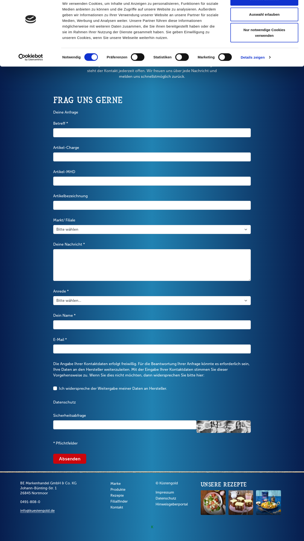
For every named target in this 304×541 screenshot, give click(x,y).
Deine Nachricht (69, 244)
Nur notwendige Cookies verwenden (264, 46)
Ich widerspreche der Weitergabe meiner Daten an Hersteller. (113, 388)
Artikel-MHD (64, 172)
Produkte (117, 489)
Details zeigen (253, 71)
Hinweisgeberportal (172, 504)
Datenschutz (64, 402)
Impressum (165, 492)
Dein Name (64, 315)
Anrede (61, 291)
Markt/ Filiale (64, 220)
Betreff (60, 123)
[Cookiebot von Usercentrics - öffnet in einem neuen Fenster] (31, 71)
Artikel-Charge (66, 147)
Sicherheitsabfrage (69, 415)
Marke (115, 483)
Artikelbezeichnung (70, 196)
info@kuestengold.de (37, 511)
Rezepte (117, 495)
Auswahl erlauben (264, 28)
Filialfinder (119, 501)
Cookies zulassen (264, 12)
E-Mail (60, 340)
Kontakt (116, 507)
